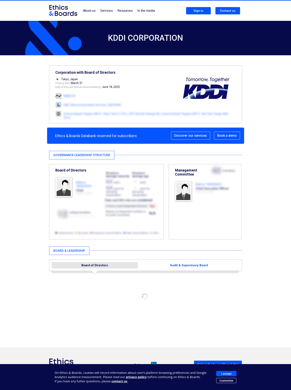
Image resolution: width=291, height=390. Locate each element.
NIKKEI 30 (69, 96)
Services (106, 11)
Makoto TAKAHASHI (208, 184)
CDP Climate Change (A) (144, 113)
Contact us (227, 11)
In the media (146, 11)
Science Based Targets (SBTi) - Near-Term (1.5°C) (95, 113)
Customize (226, 380)
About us (89, 11)
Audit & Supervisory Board (189, 265)
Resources (125, 11)
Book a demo (227, 135)
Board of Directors (94, 265)
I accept (226, 373)
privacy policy (136, 377)
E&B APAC (114, 105)
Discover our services (190, 135)
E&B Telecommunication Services (84, 105)
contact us (119, 381)
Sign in (198, 11)
